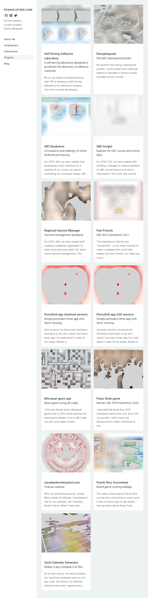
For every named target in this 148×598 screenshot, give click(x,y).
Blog (6, 63)
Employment (11, 45)
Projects (8, 57)
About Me (9, 39)
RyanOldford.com (18, 9)
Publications (11, 51)
